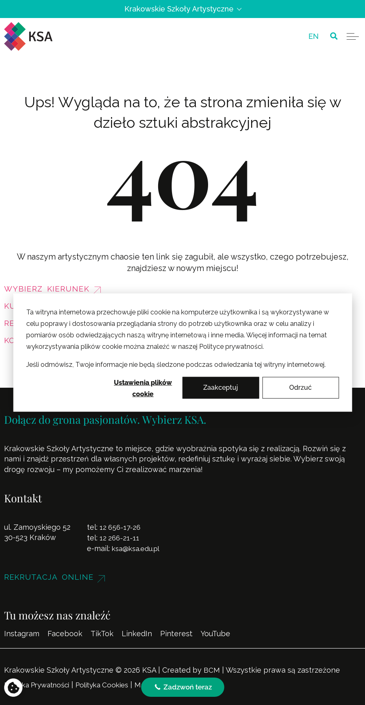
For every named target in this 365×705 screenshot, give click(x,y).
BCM (212, 669)
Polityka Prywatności (41, 683)
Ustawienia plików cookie (143, 388)
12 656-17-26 (121, 527)
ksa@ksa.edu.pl (138, 548)
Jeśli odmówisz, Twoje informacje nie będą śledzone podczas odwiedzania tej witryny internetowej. (176, 364)
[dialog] (182, 353)
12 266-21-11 (120, 537)
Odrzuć (300, 387)
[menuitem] (313, 36)
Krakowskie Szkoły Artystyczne (183, 9)
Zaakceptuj (220, 387)
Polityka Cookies (113, 683)
